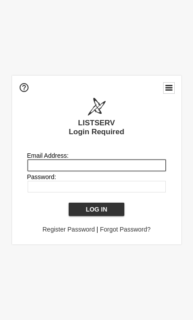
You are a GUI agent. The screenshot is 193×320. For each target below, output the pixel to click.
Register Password (68, 229)
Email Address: (48, 155)
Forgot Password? (125, 229)
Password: (41, 176)
